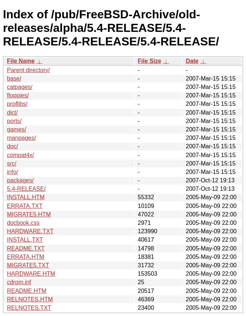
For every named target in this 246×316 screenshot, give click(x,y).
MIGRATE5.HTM (29, 214)
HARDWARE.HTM (31, 274)
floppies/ (18, 95)
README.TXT (26, 248)
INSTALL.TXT (25, 240)
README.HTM (26, 291)
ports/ (14, 121)
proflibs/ (17, 104)
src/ (11, 163)
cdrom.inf (19, 282)
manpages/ (21, 138)
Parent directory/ (28, 70)
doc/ (12, 146)
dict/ (12, 112)
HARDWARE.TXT (30, 231)
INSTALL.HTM (26, 197)
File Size (149, 61)
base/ (14, 78)
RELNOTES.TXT (29, 308)
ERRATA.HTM (25, 257)
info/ (12, 172)
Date (192, 61)
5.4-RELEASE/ (26, 189)
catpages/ (19, 87)
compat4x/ (20, 155)
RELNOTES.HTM (30, 299)
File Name (21, 61)
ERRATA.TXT (24, 206)
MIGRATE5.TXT (28, 265)
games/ (16, 129)
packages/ (20, 180)
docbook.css (23, 223)
